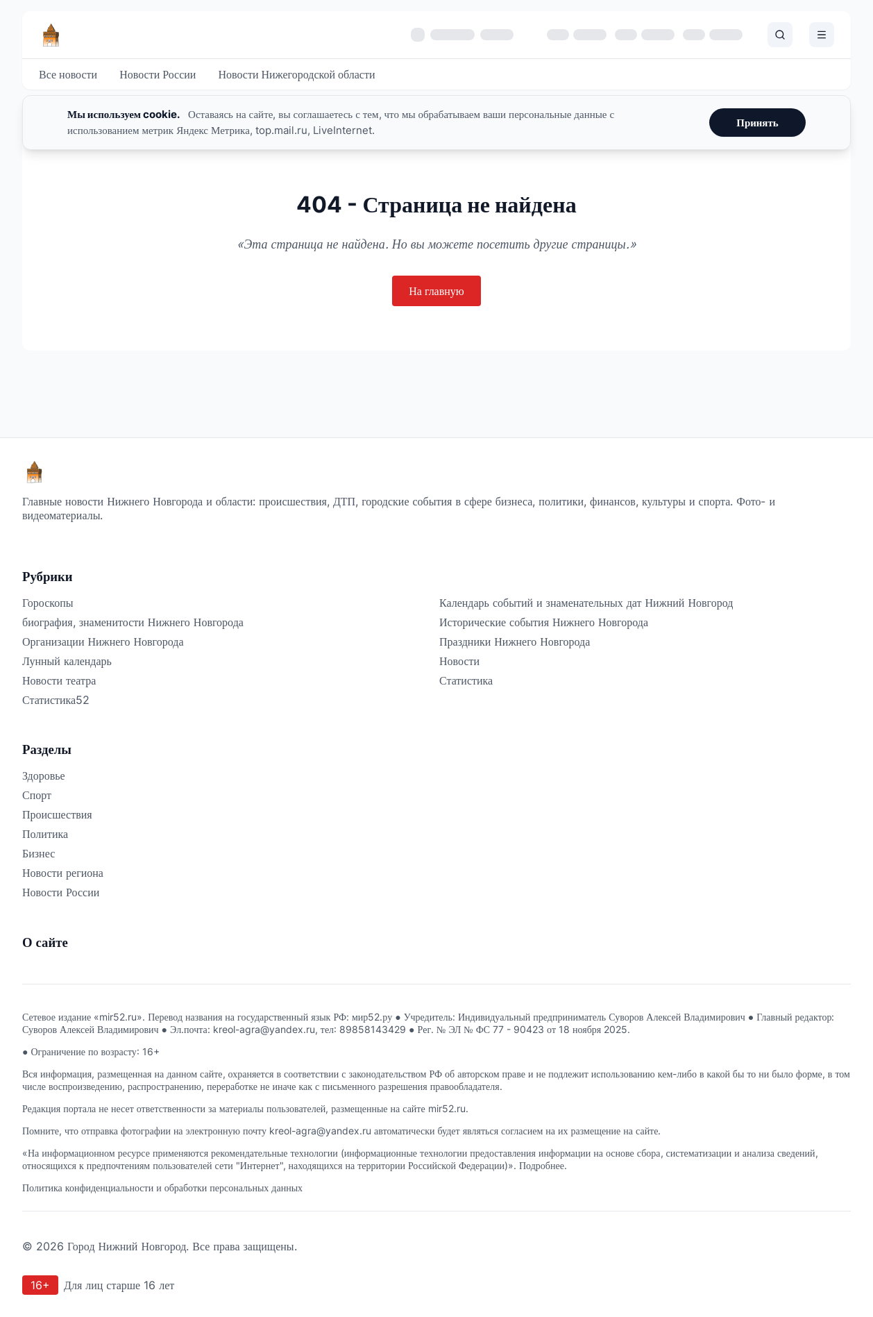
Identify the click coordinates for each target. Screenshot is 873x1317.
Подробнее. (543, 1165)
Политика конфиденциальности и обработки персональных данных (162, 1187)
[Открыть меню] (821, 34)
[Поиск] (780, 34)
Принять (757, 122)
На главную (436, 291)
